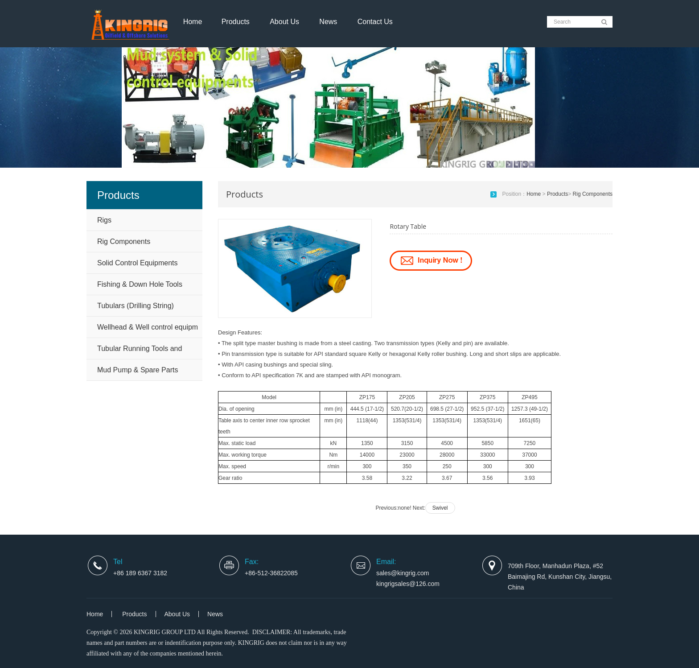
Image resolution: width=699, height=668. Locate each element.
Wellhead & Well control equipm (147, 327)
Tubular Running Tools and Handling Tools (139, 352)
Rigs (104, 220)
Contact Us (375, 21)
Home (192, 21)
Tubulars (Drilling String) (135, 305)
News (328, 21)
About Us (284, 21)
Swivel (440, 508)
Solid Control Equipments (137, 263)
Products (236, 21)
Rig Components (123, 241)
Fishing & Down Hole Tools (139, 284)
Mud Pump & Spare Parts (137, 370)
